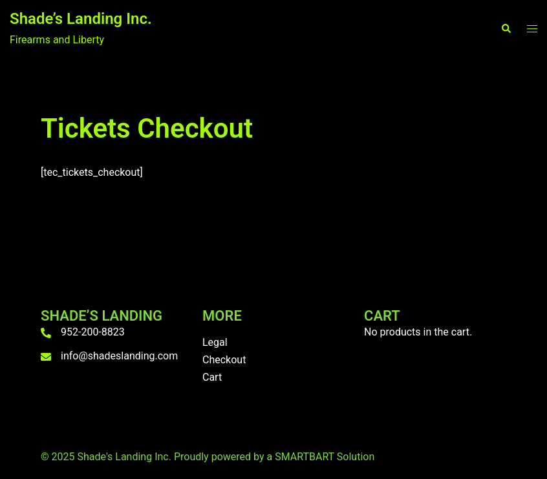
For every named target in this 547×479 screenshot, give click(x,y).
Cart (212, 377)
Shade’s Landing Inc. (81, 19)
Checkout (224, 360)
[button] (505, 29)
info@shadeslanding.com (119, 356)
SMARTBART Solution (324, 457)
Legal (215, 342)
